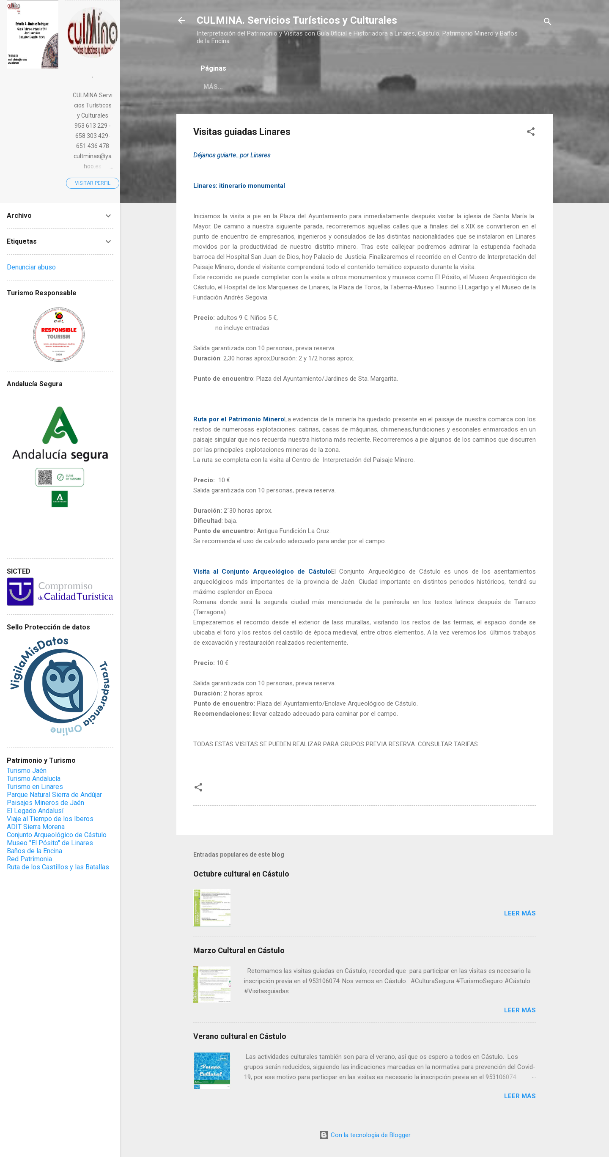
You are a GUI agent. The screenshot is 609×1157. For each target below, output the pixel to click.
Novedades (222, 87)
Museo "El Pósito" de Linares (50, 843)
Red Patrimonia (29, 859)
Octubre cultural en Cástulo (241, 873)
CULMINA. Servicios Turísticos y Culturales (297, 20)
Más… (267, 87)
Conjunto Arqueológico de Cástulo (57, 835)
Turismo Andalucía (33, 779)
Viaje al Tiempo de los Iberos (50, 819)
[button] (531, 133)
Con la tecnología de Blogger (365, 1135)
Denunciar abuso (31, 267)
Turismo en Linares (35, 787)
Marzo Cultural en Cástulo (239, 950)
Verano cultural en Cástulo (239, 1036)
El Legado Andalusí (35, 811)
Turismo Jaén (27, 771)
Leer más (520, 913)
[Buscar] (548, 23)
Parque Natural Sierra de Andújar (54, 795)
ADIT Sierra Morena (36, 827)
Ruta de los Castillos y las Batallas (58, 867)
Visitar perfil (92, 183)
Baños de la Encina (34, 851)
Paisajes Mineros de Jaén (45, 803)
